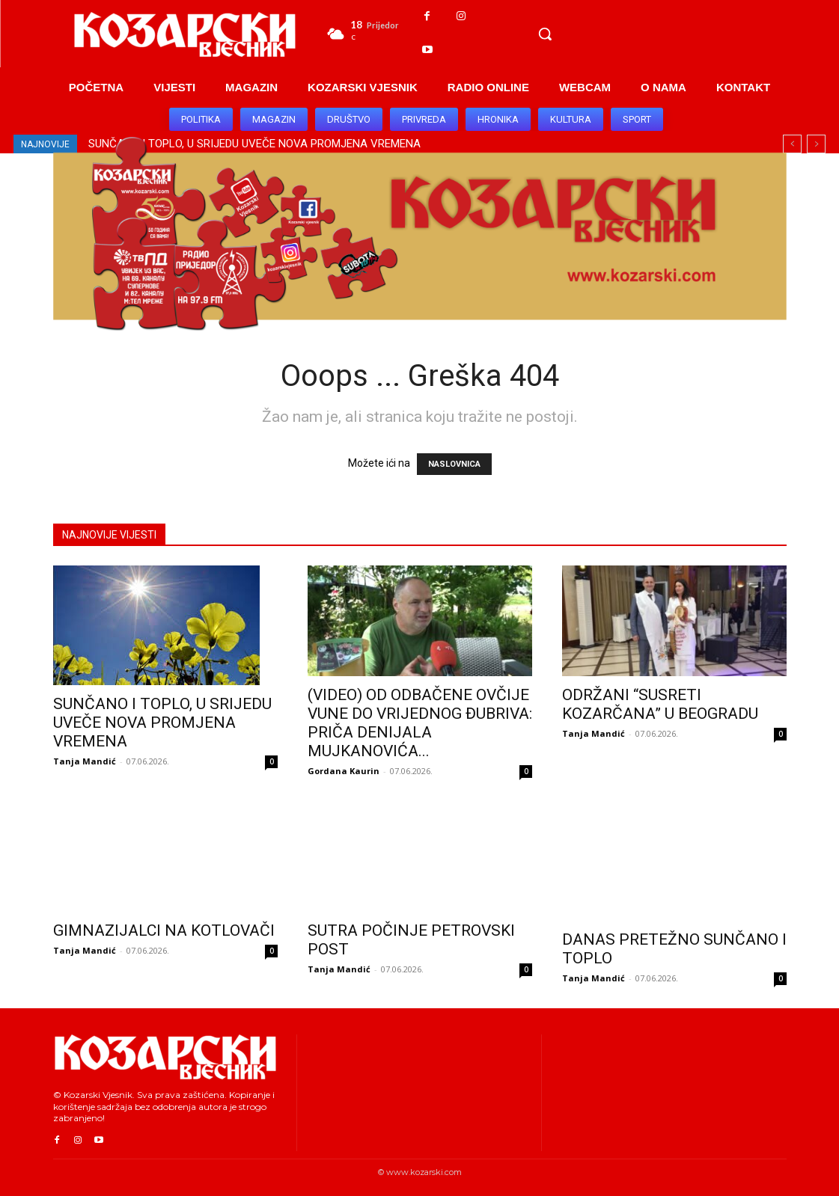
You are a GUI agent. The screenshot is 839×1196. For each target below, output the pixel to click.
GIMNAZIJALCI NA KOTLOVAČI (164, 930)
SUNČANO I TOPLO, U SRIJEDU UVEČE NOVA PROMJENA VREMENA (162, 722)
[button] (545, 33)
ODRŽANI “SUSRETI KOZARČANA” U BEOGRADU (660, 704)
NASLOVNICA (454, 464)
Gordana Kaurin (343, 770)
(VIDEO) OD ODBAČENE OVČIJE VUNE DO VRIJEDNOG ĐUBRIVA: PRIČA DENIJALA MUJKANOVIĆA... (420, 723)
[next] (816, 144)
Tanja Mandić (84, 761)
